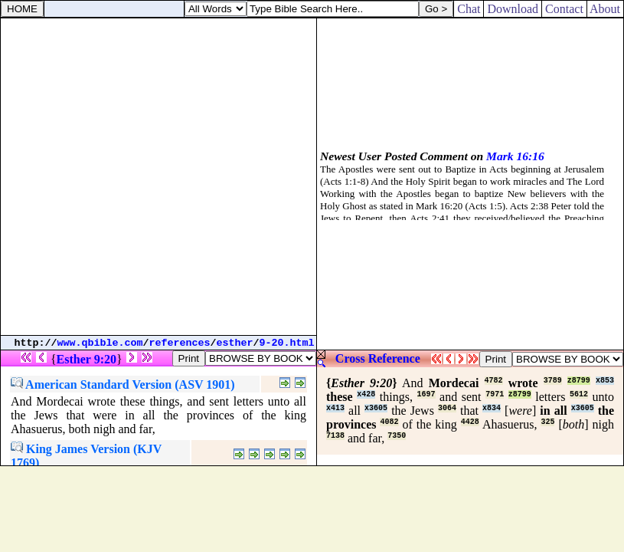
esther (235, 343)
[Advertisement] (158, 176)
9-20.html (287, 343)
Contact (564, 8)
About (605, 8)
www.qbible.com (100, 343)
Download (512, 8)
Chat (468, 8)
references (180, 343)
